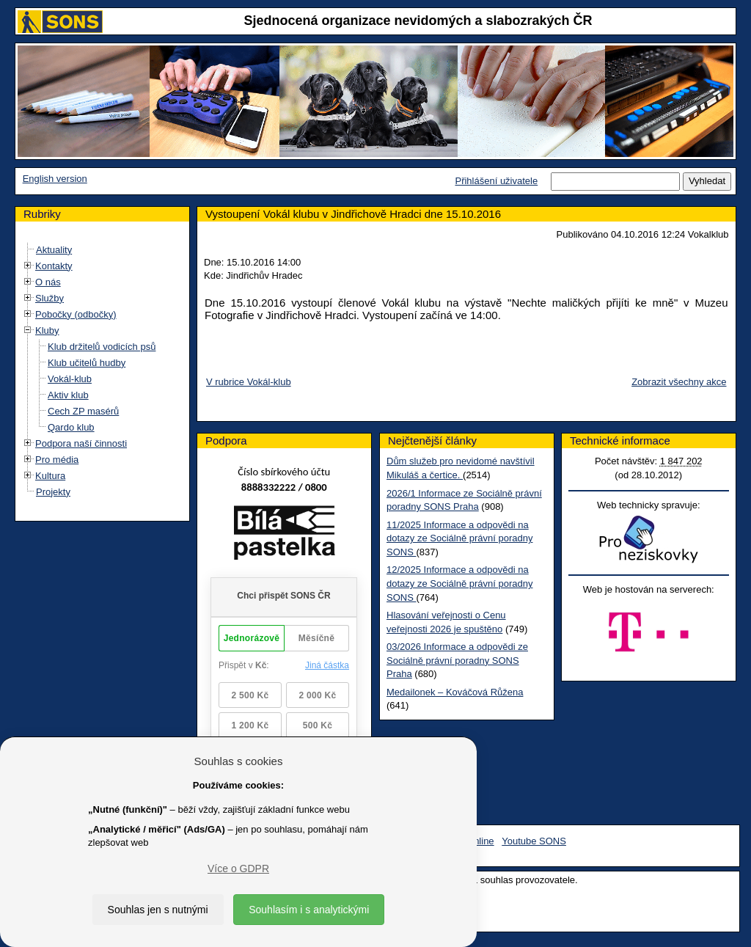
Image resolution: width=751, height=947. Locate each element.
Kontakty (54, 265)
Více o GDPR (238, 868)
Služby (49, 298)
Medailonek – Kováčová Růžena (455, 692)
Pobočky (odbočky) (76, 314)
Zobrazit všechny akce (678, 381)
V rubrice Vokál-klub (248, 381)
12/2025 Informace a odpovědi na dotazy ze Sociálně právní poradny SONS (459, 583)
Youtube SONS (534, 841)
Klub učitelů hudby (86, 362)
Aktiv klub (68, 395)
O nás (48, 282)
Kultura (50, 475)
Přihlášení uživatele (496, 180)
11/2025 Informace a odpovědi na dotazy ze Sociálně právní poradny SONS (459, 538)
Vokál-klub (70, 378)
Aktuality (54, 249)
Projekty (53, 491)
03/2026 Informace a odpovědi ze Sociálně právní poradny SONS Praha (457, 660)
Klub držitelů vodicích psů (101, 346)
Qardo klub (71, 427)
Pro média (56, 459)
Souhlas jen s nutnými (158, 909)
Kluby (47, 330)
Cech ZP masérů (83, 411)
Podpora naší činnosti (81, 443)
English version (55, 178)
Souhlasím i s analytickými (309, 909)
